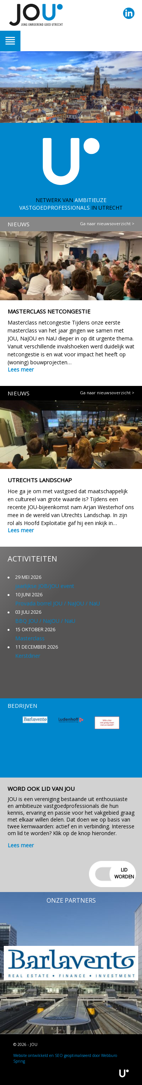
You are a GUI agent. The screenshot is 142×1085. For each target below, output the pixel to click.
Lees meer (21, 369)
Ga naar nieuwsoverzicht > (107, 223)
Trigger (10, 41)
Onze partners (71, 900)
